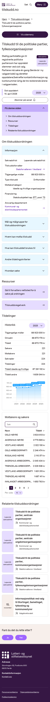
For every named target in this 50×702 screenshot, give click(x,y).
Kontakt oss (7, 676)
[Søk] (21, 424)
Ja (8, 637)
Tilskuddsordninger (20, 19)
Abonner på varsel (25, 99)
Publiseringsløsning (9, 697)
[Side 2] (15, 488)
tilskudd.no (10, 9)
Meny (41, 4)
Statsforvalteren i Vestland (30, 169)
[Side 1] (11, 488)
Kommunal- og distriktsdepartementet (25, 208)
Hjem (4, 19)
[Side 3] (20, 488)
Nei (21, 637)
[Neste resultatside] (28, 488)
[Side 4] (24, 488)
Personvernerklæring (10, 692)
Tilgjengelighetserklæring (29, 692)
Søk (28, 4)
